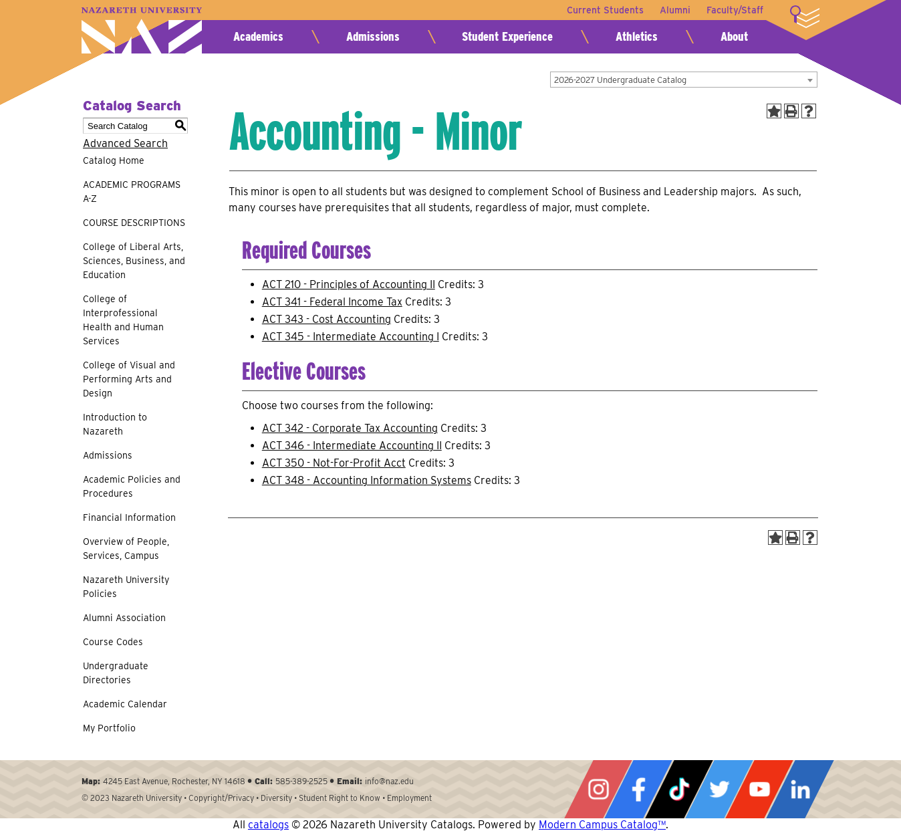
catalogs (268, 824)
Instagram (598, 789)
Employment (409, 798)
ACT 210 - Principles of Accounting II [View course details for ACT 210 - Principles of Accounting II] (348, 284)
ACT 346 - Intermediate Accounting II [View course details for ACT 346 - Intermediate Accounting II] (352, 445)
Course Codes (113, 641)
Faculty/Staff (734, 10)
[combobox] (683, 80)
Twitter (719, 789)
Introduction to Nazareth (115, 424)
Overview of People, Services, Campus (126, 548)
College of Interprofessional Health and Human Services (123, 319)
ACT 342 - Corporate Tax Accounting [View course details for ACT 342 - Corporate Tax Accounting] (350, 428)
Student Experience (507, 36)
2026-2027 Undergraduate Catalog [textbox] (620, 80)
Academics (258, 36)
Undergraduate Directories (115, 673)
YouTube (759, 789)
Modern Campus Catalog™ (602, 824)
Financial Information (129, 517)
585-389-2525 (301, 781)
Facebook (638, 789)
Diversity (276, 798)
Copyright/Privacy (221, 798)
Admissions (373, 36)
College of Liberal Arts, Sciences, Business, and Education (134, 260)
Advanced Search (125, 143)
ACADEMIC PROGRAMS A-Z (131, 191)
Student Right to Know (339, 798)
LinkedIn (800, 789)
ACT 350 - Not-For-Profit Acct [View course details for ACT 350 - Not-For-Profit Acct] (334, 463)
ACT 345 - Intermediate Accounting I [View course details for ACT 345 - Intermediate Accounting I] (350, 336)
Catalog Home (113, 160)
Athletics (637, 36)
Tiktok (679, 789)
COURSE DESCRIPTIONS (134, 222)
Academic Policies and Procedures (131, 486)
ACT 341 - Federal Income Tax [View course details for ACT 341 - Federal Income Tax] (332, 301)
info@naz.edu (389, 781)
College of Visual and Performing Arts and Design (129, 379)
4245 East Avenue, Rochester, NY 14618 (174, 781)
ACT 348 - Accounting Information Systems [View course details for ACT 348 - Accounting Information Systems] (366, 480)
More (804, 16)
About (734, 36)
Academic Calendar (125, 704)
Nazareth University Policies (126, 586)
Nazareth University (142, 30)
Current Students (605, 10)
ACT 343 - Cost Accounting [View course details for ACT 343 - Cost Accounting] (326, 319)
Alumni (675, 10)
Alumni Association (124, 617)
